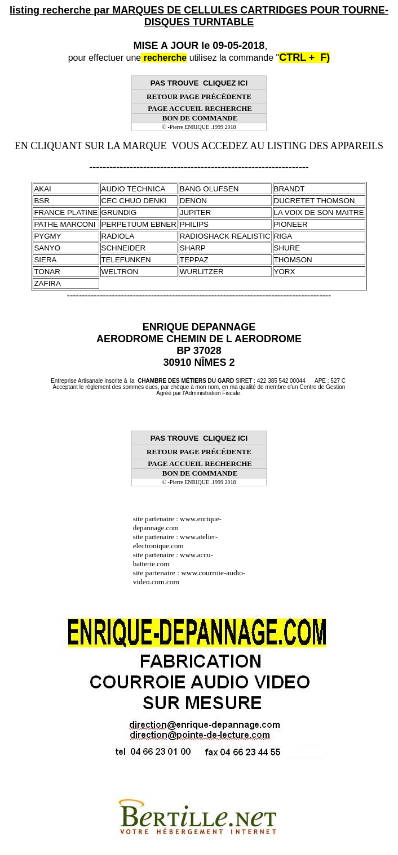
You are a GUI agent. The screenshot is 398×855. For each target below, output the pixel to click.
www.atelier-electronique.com (175, 541)
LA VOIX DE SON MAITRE (319, 212)
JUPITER (195, 212)
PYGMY (47, 236)
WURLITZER (202, 271)
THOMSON (293, 260)
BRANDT (289, 189)
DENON (193, 200)
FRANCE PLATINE (66, 212)
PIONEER (291, 224)
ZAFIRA (47, 283)
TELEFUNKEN (126, 260)
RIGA (283, 236)
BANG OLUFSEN (209, 189)
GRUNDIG (119, 212)
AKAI (42, 189)
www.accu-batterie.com (173, 559)
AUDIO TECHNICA (133, 189)
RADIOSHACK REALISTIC (225, 236)
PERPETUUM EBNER (138, 224)
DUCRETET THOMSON (314, 200)
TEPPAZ (194, 260)
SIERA (45, 260)
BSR (41, 200)
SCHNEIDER (123, 248)
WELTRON (120, 271)
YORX (284, 271)
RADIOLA (118, 236)
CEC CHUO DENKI (134, 200)
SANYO (47, 248)
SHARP (193, 248)
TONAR (47, 271)
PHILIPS (194, 224)
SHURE (287, 248)
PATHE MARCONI (64, 224)
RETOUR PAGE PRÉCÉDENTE (199, 96)
